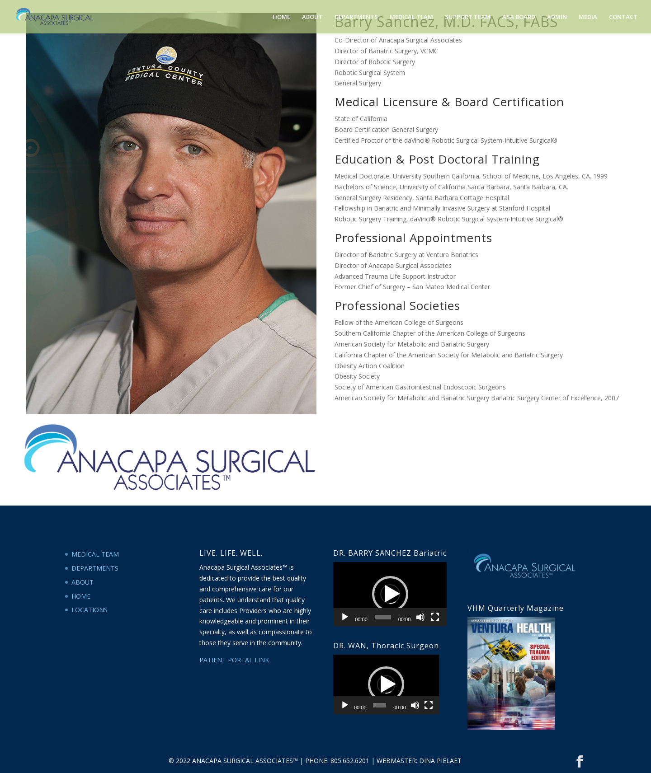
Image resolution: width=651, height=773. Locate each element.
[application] (390, 594)
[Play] (344, 617)
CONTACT (623, 17)
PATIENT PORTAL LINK (234, 660)
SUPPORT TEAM (468, 17)
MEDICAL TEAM (411, 17)
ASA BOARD (518, 17)
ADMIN (557, 17)
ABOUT (312, 17)
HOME (281, 17)
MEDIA (588, 17)
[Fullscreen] (434, 617)
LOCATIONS (89, 609)
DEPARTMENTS (356, 17)
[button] (390, 594)
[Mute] (420, 617)
